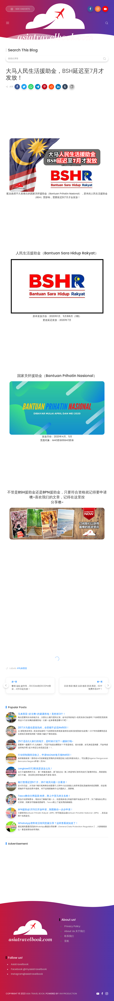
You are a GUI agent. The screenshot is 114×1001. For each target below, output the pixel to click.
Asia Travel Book (35, 993)
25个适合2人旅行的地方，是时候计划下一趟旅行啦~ (45, 741)
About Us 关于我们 (74, 931)
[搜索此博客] (57, 59)
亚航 (66, 941)
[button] (17, 86)
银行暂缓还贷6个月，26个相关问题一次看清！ (42, 782)
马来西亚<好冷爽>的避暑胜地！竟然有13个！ (41, 714)
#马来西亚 (22, 668)
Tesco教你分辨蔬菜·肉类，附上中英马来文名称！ (44, 796)
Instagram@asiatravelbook (27, 974)
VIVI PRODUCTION (68, 993)
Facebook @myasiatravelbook (29, 969)
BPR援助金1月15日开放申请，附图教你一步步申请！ (45, 809)
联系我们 (69, 936)
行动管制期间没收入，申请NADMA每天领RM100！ (45, 755)
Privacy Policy (72, 926)
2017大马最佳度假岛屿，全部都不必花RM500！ (43, 727)
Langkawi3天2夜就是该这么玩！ (35, 768)
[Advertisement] (57, 113)
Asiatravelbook (19, 964)
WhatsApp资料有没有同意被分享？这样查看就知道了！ (48, 823)
